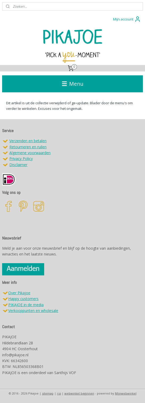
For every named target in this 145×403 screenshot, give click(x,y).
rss (59, 393)
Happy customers (23, 298)
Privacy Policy (21, 158)
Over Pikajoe (19, 292)
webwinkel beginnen (79, 393)
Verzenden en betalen (28, 140)
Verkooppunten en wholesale (33, 310)
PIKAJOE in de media (26, 304)
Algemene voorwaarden (30, 152)
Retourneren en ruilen (28, 146)
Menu (72, 83)
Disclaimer (18, 164)
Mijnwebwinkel (125, 393)
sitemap (47, 393)
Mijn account (127, 19)
